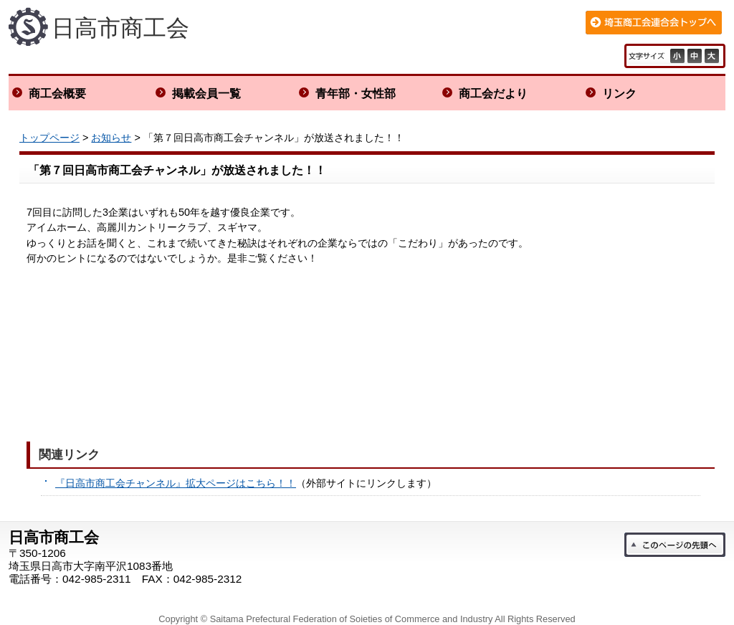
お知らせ (111, 137)
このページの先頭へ (674, 545)
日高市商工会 (120, 28)
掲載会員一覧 (206, 93)
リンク (619, 93)
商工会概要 (57, 93)
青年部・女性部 (355, 93)
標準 (696, 56)
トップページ (49, 137)
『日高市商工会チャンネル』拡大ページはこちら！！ (175, 483)
